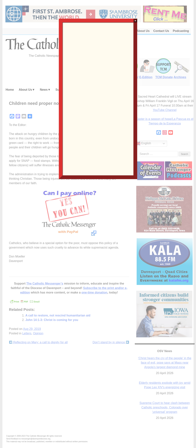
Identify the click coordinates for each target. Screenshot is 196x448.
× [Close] (135, 20)
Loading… (98, 98)
